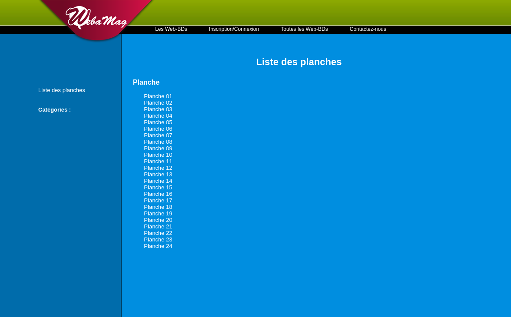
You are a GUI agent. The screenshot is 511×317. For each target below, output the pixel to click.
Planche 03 (158, 109)
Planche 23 (158, 239)
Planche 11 (158, 161)
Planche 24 (158, 246)
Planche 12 (158, 168)
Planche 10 (158, 155)
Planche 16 (158, 194)
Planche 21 (158, 226)
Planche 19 (158, 213)
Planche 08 (158, 142)
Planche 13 (158, 174)
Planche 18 (158, 207)
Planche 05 (158, 122)
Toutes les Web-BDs (304, 29)
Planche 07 (158, 135)
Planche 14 (158, 181)
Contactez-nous (368, 29)
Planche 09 (158, 148)
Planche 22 (158, 233)
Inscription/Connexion (234, 29)
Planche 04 (158, 115)
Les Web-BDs (171, 29)
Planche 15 (158, 187)
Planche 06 (158, 128)
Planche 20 (158, 220)
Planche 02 (158, 102)
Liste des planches (61, 90)
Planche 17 (158, 200)
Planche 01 (158, 96)
